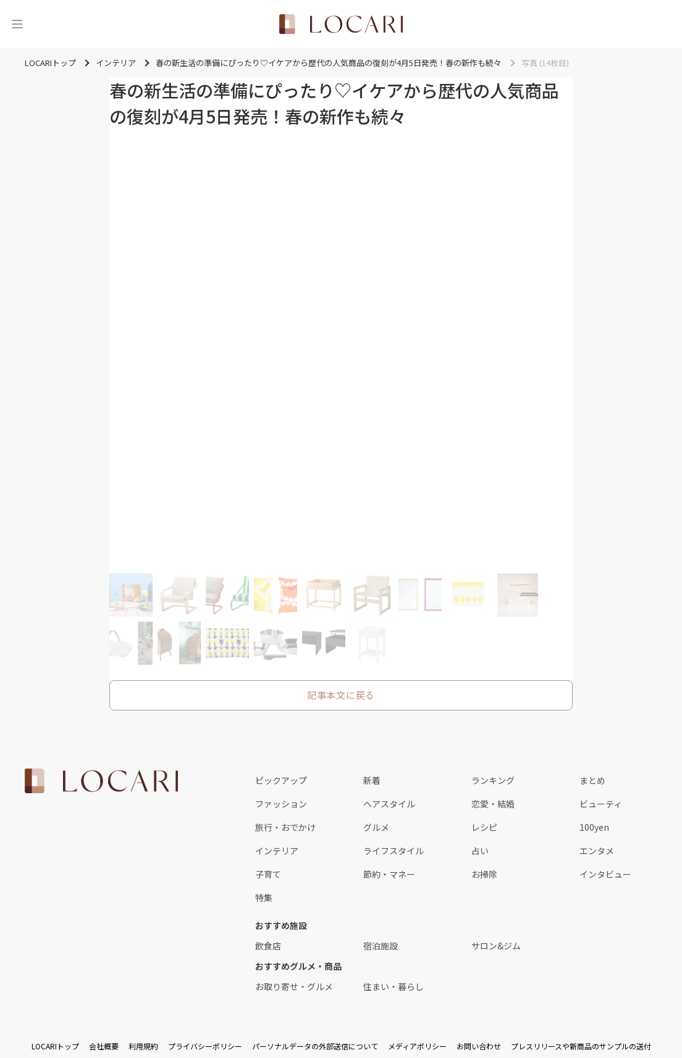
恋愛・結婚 (493, 804)
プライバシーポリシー (205, 1046)
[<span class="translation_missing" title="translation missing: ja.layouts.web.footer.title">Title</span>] (101, 781)
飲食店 (268, 945)
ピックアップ (281, 780)
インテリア (276, 850)
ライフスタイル (393, 850)
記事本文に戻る (341, 694)
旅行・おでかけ (285, 827)
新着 (372, 780)
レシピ (484, 827)
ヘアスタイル (389, 804)
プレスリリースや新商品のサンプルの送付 (581, 1046)
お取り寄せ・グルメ (294, 986)
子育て (268, 874)
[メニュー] (17, 24)
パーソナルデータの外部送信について (315, 1046)
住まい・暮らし (393, 986)
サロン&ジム (496, 945)
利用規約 (143, 1046)
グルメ (376, 827)
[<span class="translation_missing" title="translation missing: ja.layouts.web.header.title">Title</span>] (341, 24)
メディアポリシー (417, 1046)
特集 (263, 897)
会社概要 (104, 1046)
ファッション (281, 804)
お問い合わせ (479, 1046)
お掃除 (484, 874)
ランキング (493, 780)
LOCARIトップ (55, 1046)
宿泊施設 (380, 945)
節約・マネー (389, 874)
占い (480, 850)
